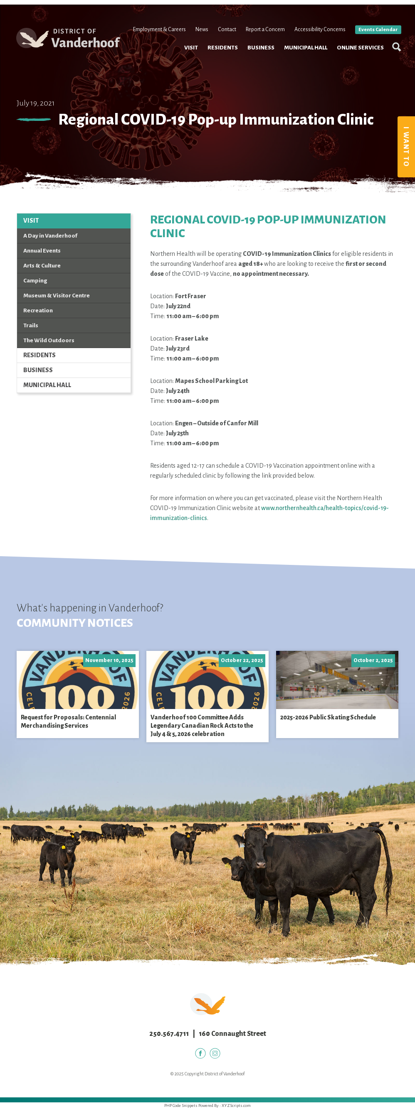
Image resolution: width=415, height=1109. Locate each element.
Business (258, 79)
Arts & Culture (42, 266)
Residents (220, 79)
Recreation (38, 310)
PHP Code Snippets (181, 1105)
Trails (30, 325)
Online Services (357, 79)
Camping (35, 280)
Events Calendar (375, 61)
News (199, 61)
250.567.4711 (169, 1034)
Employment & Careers (156, 61)
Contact (224, 61)
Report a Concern (262, 61)
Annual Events (42, 251)
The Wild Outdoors (48, 340)
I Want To (406, 147)
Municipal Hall (302, 79)
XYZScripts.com (236, 1105)
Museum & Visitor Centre (56, 295)
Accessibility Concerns (317, 61)
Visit (188, 79)
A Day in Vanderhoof (50, 236)
